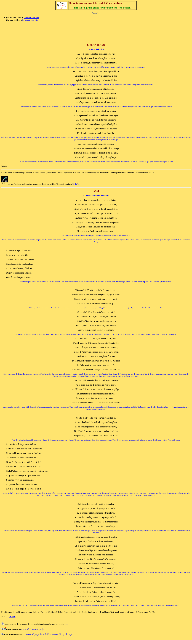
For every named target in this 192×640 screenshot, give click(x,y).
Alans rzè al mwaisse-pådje (32, 629)
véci (66, 624)
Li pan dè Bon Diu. (30, 20)
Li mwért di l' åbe (31, 17)
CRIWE (75, 184)
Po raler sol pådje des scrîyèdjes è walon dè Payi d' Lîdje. (48, 634)
